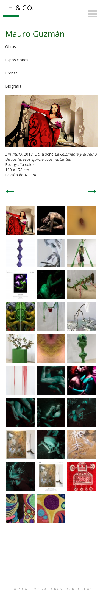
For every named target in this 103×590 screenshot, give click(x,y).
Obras (10, 46)
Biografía (13, 86)
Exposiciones (16, 59)
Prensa (11, 73)
